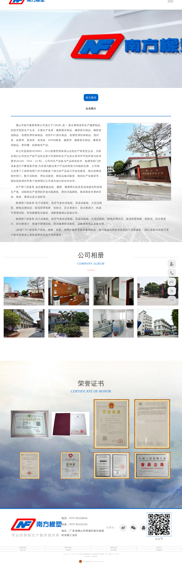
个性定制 (68, 550)
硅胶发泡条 (68, 547)
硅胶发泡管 (113, 547)
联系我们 (159, 550)
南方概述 (91, 97)
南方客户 (159, 547)
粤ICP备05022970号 (112, 554)
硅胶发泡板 (22, 547)
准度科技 (94, 556)
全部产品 (23, 550)
